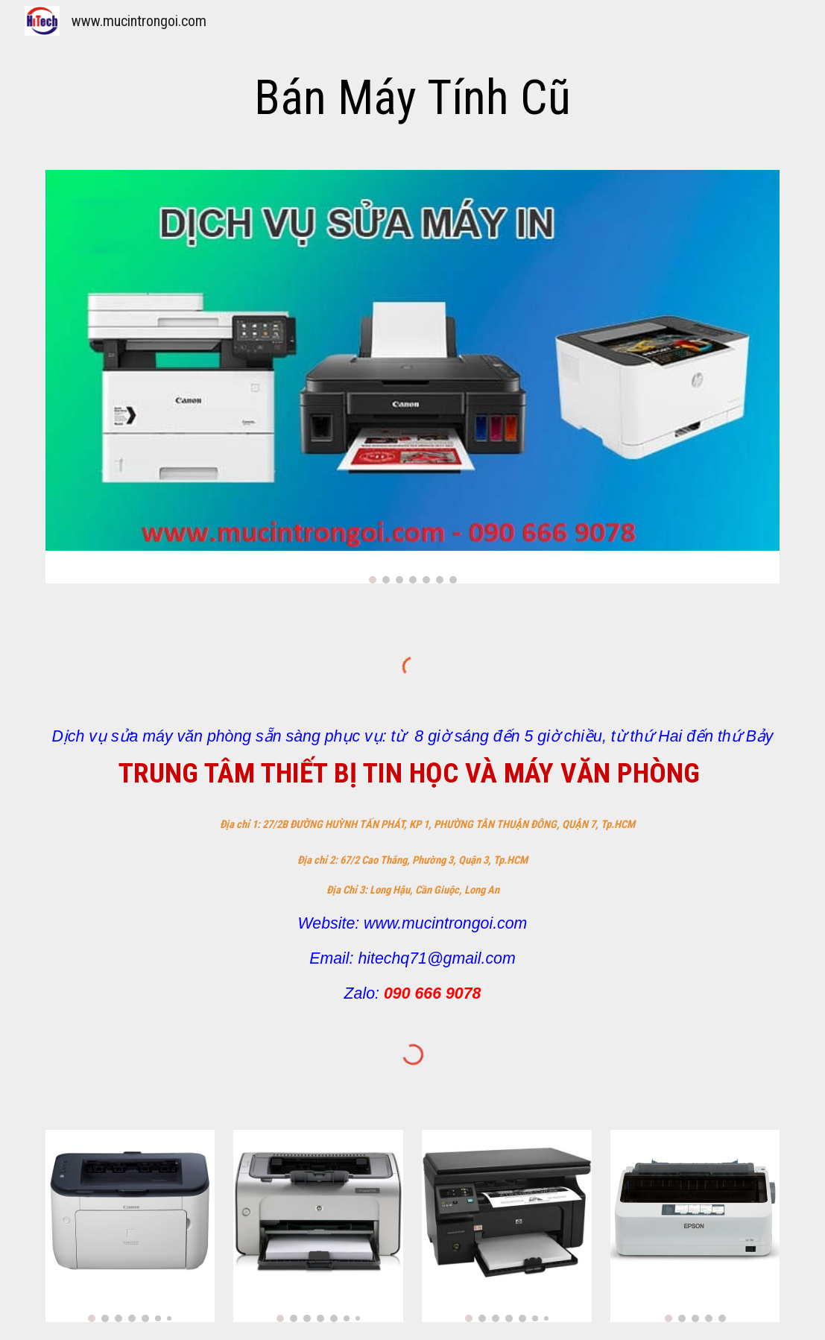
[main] (412, 98)
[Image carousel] (412, 377)
